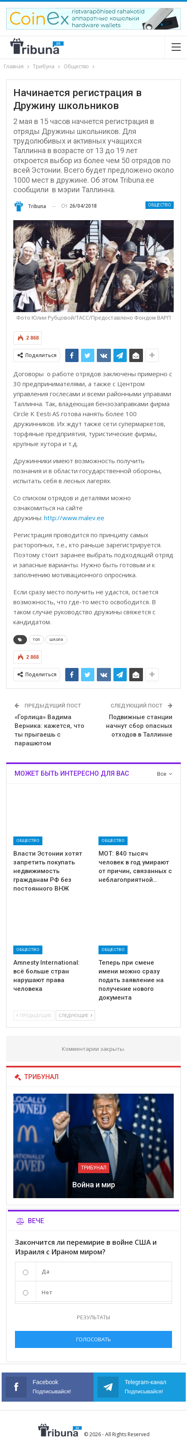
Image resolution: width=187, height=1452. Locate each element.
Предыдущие (34, 1015)
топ (36, 639)
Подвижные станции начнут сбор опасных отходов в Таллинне (139, 725)
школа (56, 639)
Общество (159, 205)
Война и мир (93, 1184)
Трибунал (93, 1168)
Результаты (93, 1317)
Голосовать (93, 1339)
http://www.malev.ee (74, 518)
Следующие (75, 1015)
